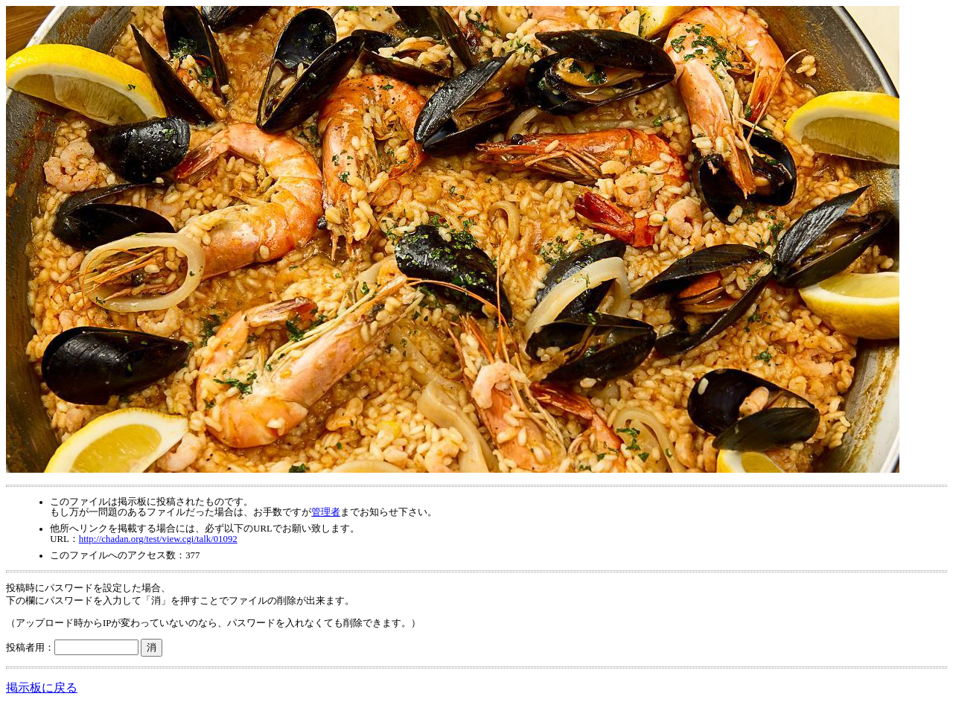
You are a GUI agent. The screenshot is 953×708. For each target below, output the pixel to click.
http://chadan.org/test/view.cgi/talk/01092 (158, 539)
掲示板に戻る (41, 687)
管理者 (325, 512)
